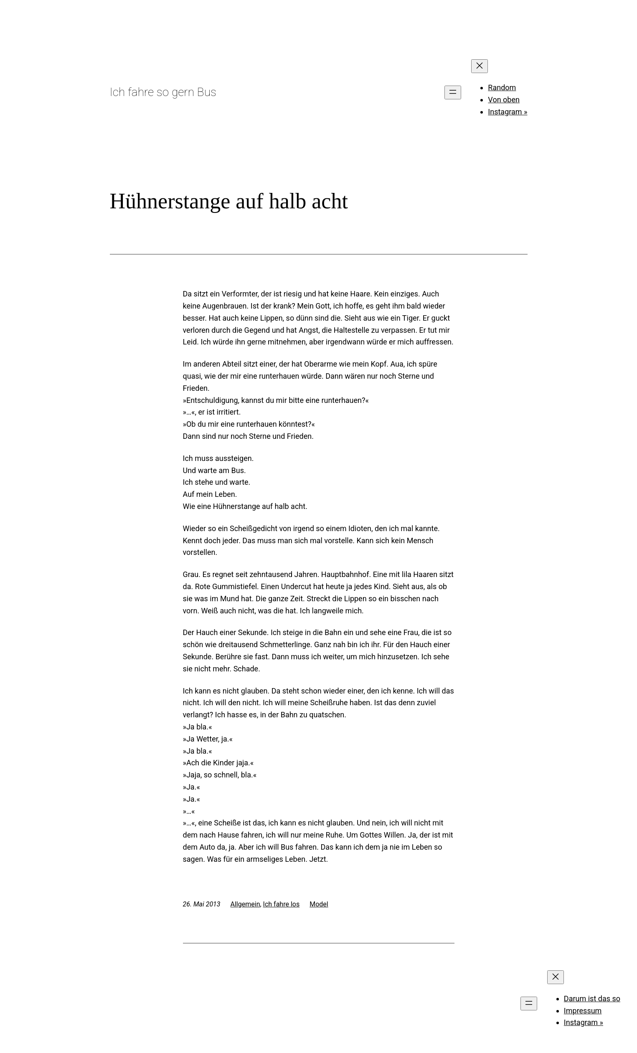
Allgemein (245, 904)
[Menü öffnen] (452, 92)
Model (319, 904)
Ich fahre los (281, 904)
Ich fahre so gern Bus (163, 92)
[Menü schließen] (479, 66)
